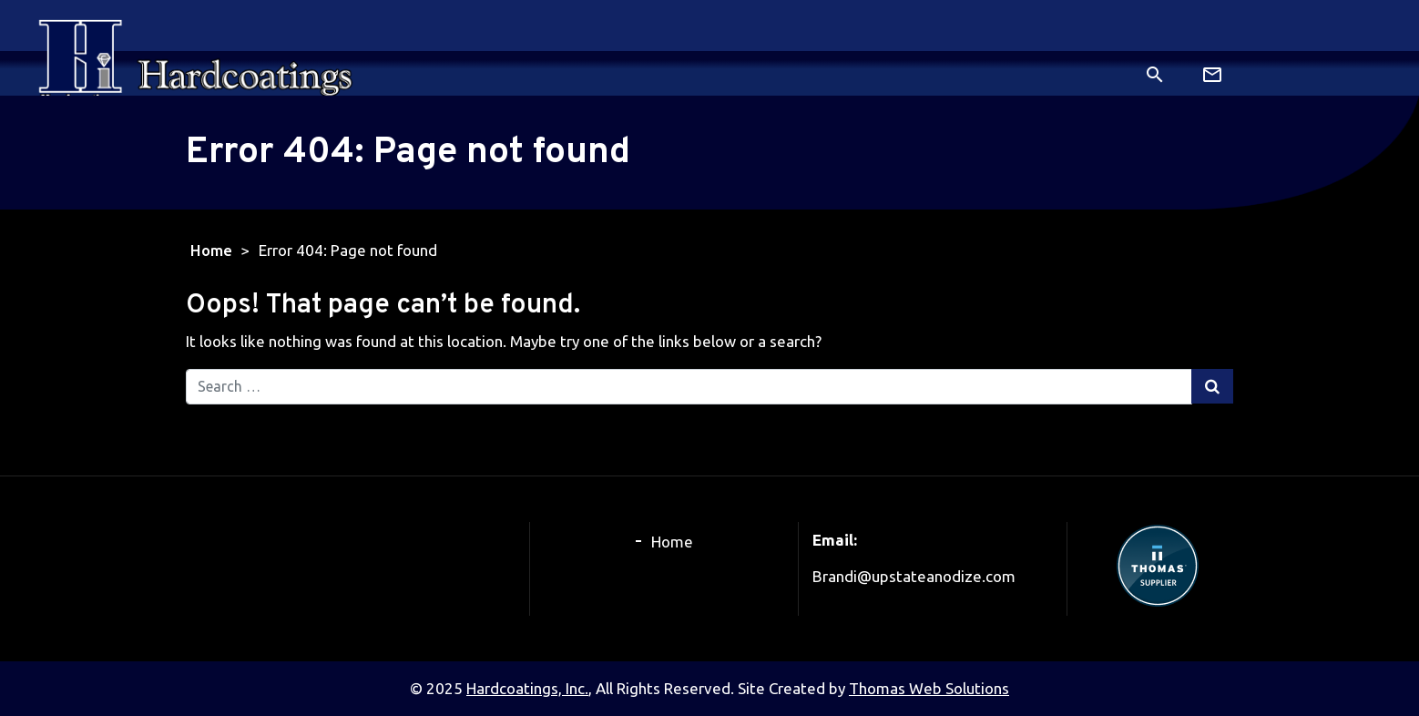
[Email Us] (1214, 74)
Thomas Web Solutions (929, 688)
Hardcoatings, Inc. (527, 688)
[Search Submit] (1212, 386)
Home (211, 250)
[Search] (1155, 72)
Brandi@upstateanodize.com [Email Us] (914, 576)
